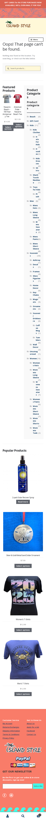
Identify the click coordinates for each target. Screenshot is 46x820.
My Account (7, 723)
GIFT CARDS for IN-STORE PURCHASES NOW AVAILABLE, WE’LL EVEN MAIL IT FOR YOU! (23, 3)
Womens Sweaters (38, 388)
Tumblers (38, 338)
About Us (31, 723)
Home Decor (35, 286)
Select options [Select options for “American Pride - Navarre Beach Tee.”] (18, 125)
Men (32, 201)
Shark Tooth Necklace (36, 179)
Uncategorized (34, 352)
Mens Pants (35, 237)
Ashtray (36, 260)
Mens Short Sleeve (36, 246)
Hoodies (38, 151)
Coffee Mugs (38, 329)
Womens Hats (36, 364)
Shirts (37, 169)
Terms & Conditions (11, 734)
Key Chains (36, 293)
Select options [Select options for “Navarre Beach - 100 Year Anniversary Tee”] (8, 128)
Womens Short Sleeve (36, 410)
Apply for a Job (33, 727)
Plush (37, 195)
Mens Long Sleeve (36, 215)
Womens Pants (36, 400)
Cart (36, 814)
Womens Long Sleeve (36, 374)
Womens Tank (35, 430)
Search (23, 816)
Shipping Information (11, 731)
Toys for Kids (36, 188)
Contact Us (31, 734)
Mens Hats (35, 206)
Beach (32, 116)
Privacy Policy (8, 738)
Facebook (31, 731)
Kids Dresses (38, 161)
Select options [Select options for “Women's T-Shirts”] (23, 630)
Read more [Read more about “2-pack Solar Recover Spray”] (23, 501)
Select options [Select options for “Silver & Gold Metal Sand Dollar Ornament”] (23, 566)
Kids (32, 125)
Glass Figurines (36, 278)
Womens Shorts (36, 421)
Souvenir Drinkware (36, 317)
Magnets (35, 300)
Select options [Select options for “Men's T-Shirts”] (23, 694)
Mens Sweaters (38, 227)
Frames (36, 271)
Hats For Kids (38, 140)
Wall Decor (35, 345)
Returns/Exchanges (11, 727)
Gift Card (34, 121)
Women (33, 358)
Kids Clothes (36, 130)
